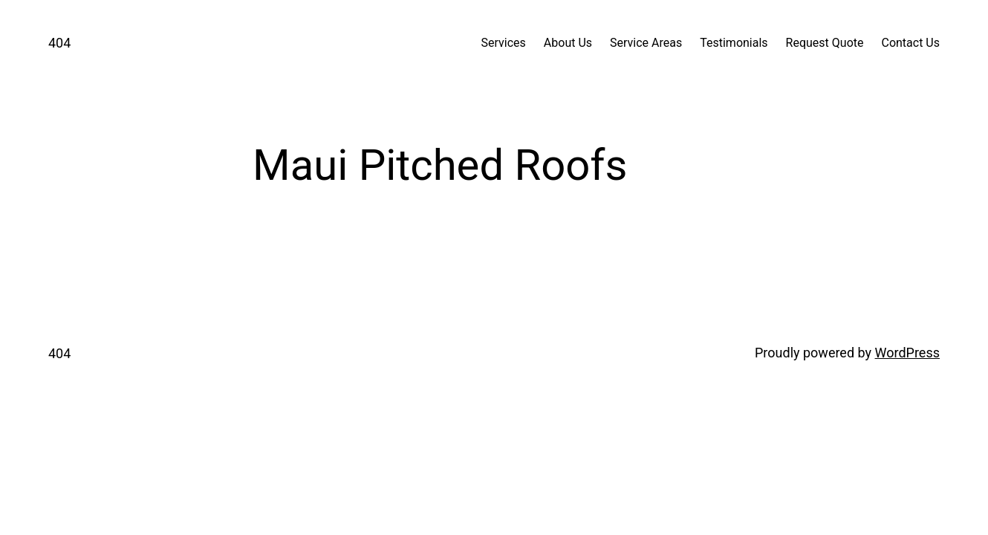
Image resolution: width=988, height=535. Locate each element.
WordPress (907, 352)
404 (59, 43)
